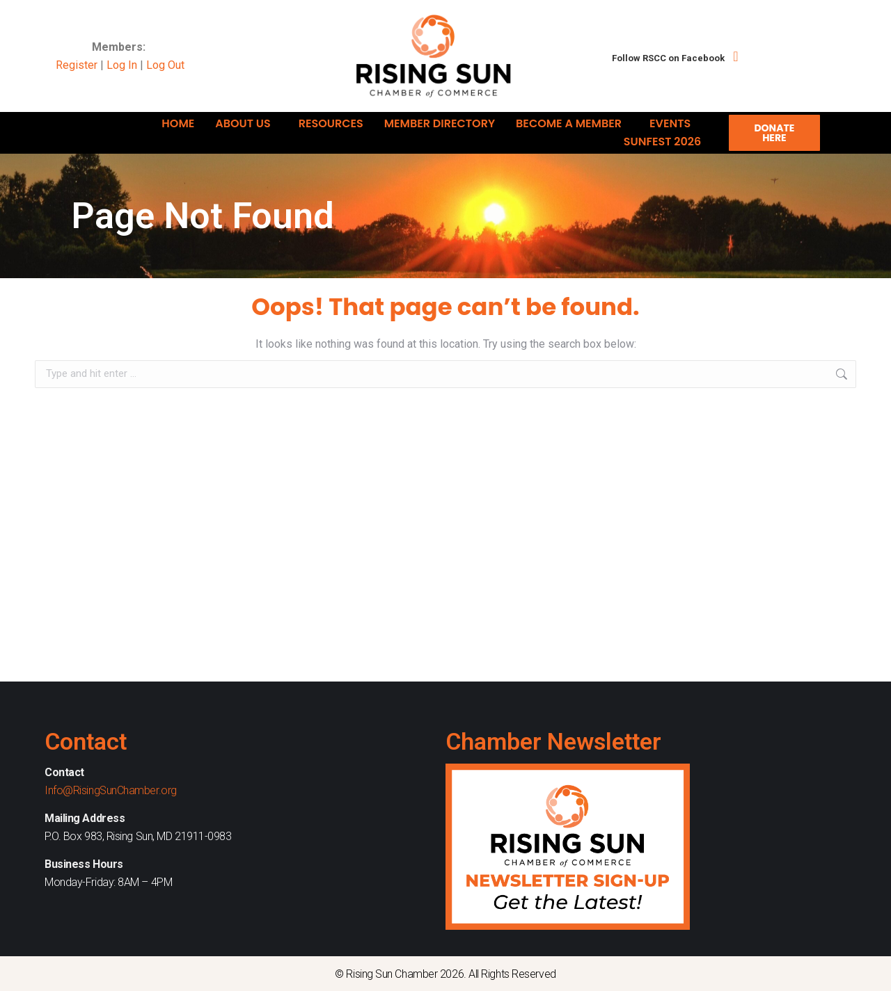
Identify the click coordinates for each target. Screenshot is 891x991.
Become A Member (572, 123)
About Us (246, 123)
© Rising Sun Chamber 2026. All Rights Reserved (445, 974)
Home (177, 123)
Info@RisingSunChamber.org (111, 790)
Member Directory (439, 123)
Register (76, 65)
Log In (122, 65)
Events (673, 123)
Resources (331, 123)
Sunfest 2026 (666, 142)
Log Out (165, 65)
